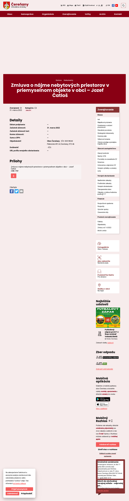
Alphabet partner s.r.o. (30, 496)
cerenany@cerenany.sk (113, 484)
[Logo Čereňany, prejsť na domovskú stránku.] (16, 5)
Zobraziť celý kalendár (104, 315)
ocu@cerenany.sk (110, 481)
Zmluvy (28, 56)
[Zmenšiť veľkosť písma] (97, 5)
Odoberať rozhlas (107, 390)
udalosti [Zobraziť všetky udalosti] (110, 289)
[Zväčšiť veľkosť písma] (101, 5)
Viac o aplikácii (101, 355)
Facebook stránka (111, 486)
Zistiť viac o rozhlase (107, 395)
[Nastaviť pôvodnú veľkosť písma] (99, 5)
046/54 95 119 (109, 479)
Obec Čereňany (58, 496)
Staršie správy (103, 437)
